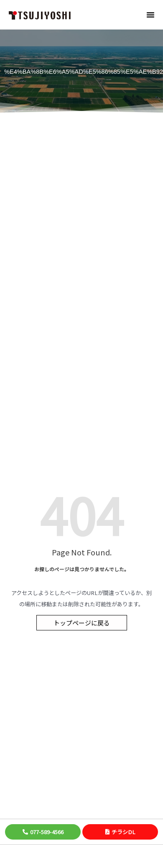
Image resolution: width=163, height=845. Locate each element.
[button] (150, 14)
